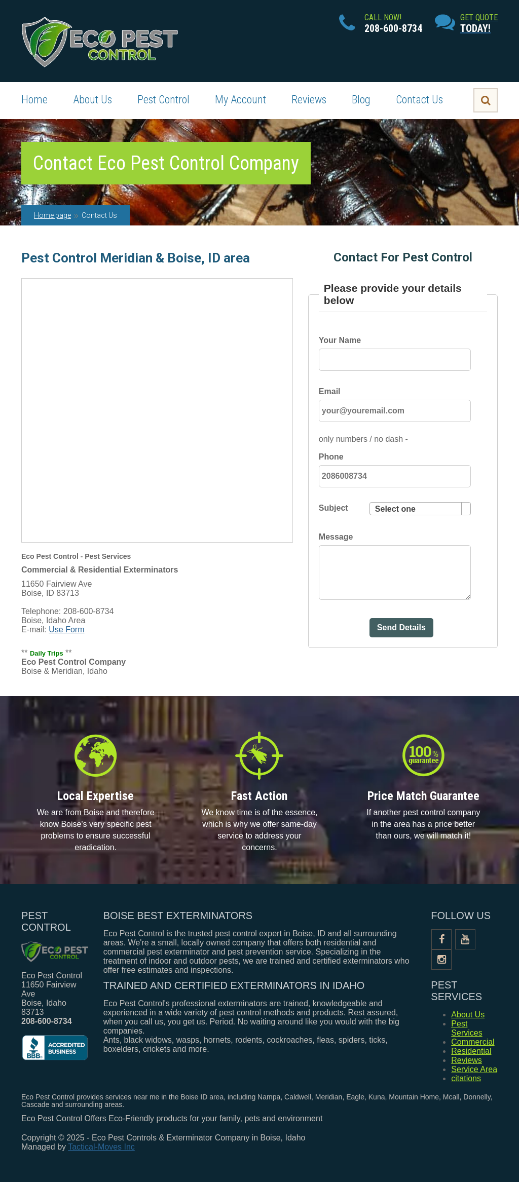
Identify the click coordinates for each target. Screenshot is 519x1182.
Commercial (472, 1042)
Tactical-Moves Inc (101, 1146)
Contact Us (419, 99)
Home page (52, 215)
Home (34, 99)
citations (466, 1078)
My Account (240, 99)
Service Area (474, 1069)
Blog (361, 99)
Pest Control (163, 99)
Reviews (308, 99)
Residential (471, 1051)
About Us (92, 99)
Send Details (401, 627)
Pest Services (466, 1028)
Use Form (66, 629)
